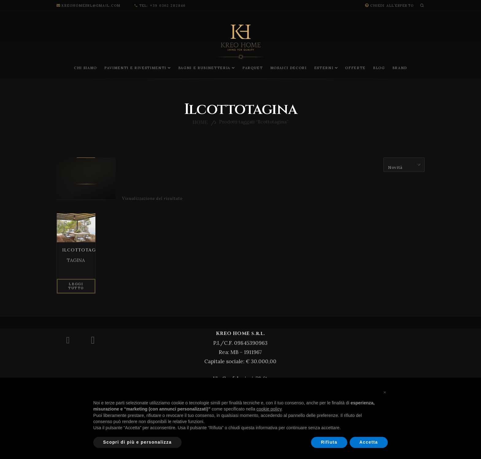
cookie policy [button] (269, 408)
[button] (423, 5)
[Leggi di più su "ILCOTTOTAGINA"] (76, 286)
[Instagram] (92, 340)
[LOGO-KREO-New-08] (240, 50)
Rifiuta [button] (329, 442)
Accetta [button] (369, 442)
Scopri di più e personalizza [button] (137, 442)
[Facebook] (67, 340)
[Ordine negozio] (404, 165)
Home (200, 122)
